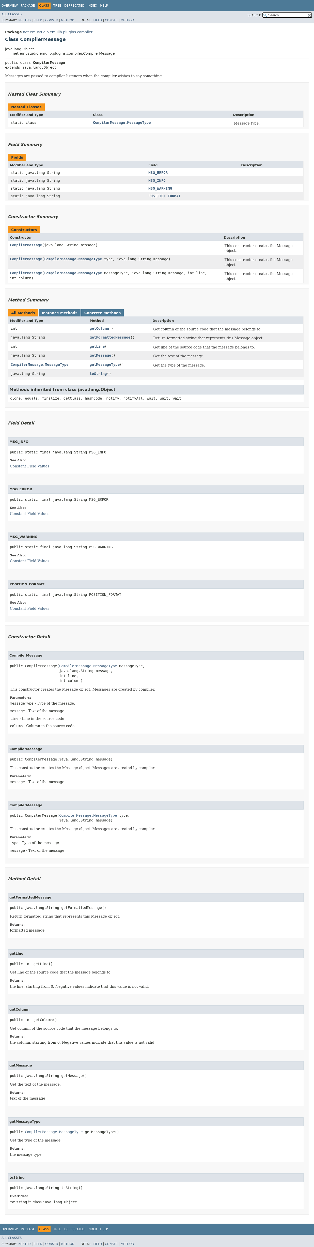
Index (92, 5)
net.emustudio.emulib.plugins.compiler (57, 32)
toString (98, 374)
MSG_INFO (156, 180)
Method (67, 20)
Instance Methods (59, 313)
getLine (97, 346)
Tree (57, 5)
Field (38, 20)
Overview (10, 5)
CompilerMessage (26, 245)
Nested (24, 20)
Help (104, 5)
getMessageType (105, 364)
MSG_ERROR (158, 173)
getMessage (100, 355)
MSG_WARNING (160, 188)
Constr (51, 20)
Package (28, 5)
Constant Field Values (29, 466)
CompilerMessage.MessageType (122, 122)
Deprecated (74, 5)
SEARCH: (254, 15)
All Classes (12, 14)
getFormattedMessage (110, 337)
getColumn (99, 328)
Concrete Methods (102, 313)
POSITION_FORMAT (164, 196)
